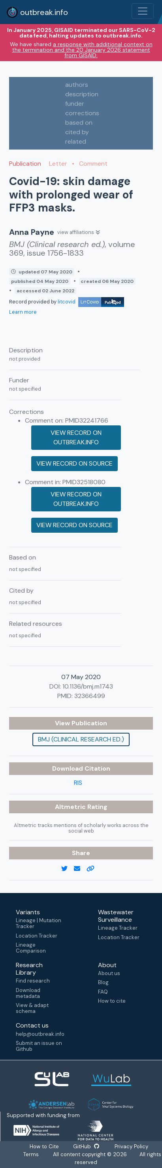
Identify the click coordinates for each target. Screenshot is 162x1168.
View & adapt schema (32, 1008)
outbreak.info (37, 12)
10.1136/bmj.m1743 (87, 686)
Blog (103, 982)
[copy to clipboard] (94, 869)
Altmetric (71, 807)
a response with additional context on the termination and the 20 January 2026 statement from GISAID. (82, 50)
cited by (77, 132)
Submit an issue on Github (39, 1046)
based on (78, 122)
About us (109, 973)
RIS (78, 783)
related (75, 141)
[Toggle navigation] (143, 11)
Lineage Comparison (31, 948)
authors (76, 84)
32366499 (89, 696)
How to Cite (45, 1146)
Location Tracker (36, 936)
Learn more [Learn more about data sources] (23, 312)
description (81, 94)
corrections (82, 113)
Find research (33, 981)
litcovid (91, 301)
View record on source (74, 463)
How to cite (112, 1001)
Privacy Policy (130, 1146)
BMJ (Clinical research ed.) (81, 739)
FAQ (103, 992)
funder (74, 103)
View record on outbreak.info (76, 437)
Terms (31, 1154)
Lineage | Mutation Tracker (38, 923)
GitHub (86, 1146)
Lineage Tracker (118, 928)
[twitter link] (67, 869)
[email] (80, 869)
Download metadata (28, 993)
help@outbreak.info (40, 1034)
